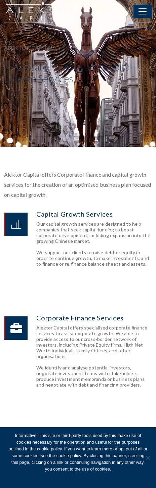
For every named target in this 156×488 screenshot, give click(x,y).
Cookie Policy (82, 477)
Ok (63, 477)
